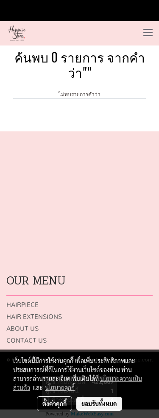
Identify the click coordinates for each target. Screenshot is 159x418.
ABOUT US (22, 329)
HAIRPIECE (22, 305)
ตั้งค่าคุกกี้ (54, 403)
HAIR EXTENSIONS (34, 317)
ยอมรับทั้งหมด (99, 403)
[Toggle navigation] (148, 33)
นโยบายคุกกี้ (60, 387)
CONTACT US (26, 341)
